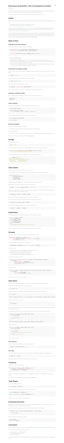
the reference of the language (41, 427)
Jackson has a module (31, 197)
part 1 (17, 14)
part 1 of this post (18, 234)
